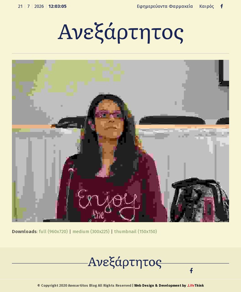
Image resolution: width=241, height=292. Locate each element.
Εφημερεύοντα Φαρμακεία (165, 6)
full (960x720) (53, 231)
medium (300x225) (91, 231)
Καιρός (206, 6)
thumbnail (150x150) (135, 231)
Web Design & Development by (169, 286)
